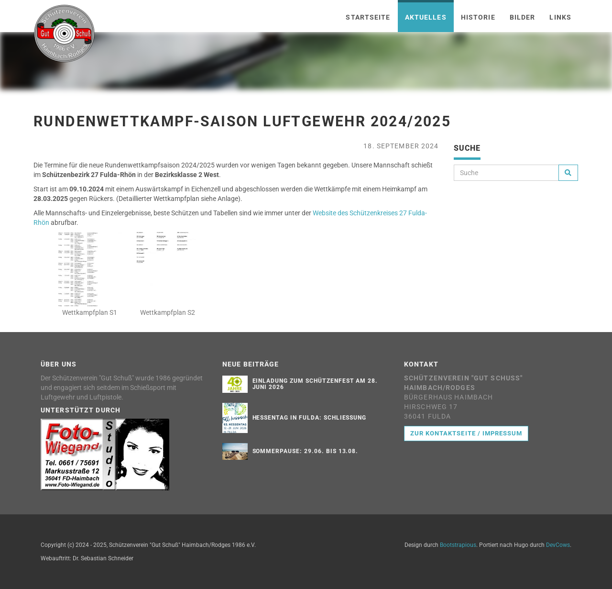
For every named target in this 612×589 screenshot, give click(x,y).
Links (560, 17)
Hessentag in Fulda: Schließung (309, 417)
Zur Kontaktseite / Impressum (466, 433)
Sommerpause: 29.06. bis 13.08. (305, 451)
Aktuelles (426, 17)
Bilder (523, 17)
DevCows (558, 545)
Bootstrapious (458, 545)
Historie (478, 17)
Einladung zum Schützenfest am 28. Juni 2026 (315, 384)
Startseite (368, 17)
